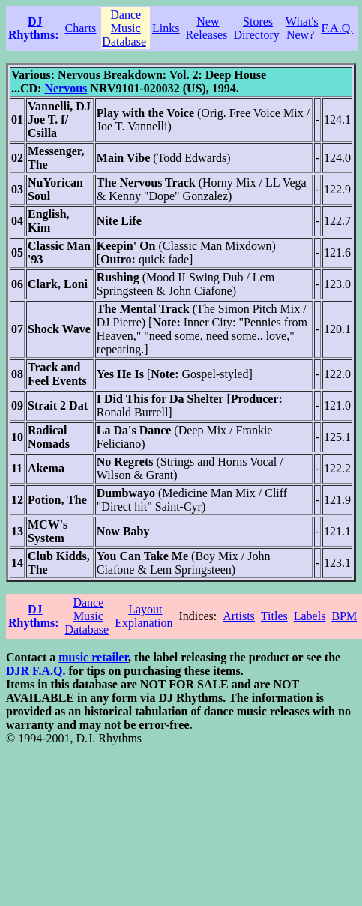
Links (165, 28)
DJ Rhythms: (33, 28)
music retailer (93, 657)
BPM (344, 616)
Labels (310, 616)
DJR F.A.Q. (35, 670)
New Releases (206, 28)
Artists (239, 616)
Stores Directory (256, 28)
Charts (81, 28)
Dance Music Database (124, 28)
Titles (274, 616)
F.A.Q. (338, 28)
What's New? (302, 28)
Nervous (65, 88)
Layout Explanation (143, 616)
